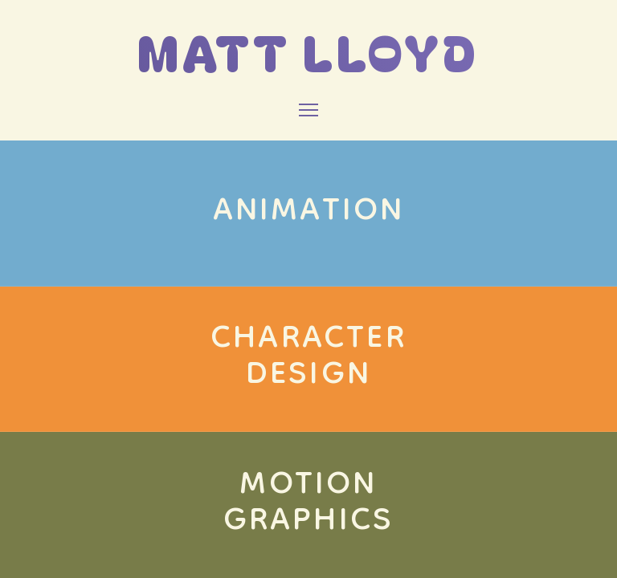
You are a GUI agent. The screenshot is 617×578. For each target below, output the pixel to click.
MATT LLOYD (308, 51)
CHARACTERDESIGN (308, 358)
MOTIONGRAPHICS (308, 505)
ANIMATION (309, 213)
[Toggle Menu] (308, 110)
